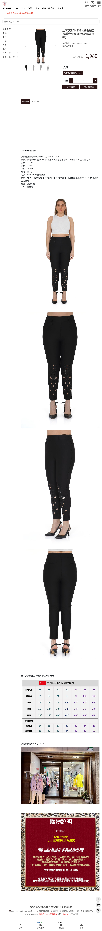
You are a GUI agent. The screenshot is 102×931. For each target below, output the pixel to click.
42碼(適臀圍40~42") (73, 72)
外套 (37, 8)
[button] (56, 46)
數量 (65, 80)
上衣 (16, 8)
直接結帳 (71, 86)
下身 (23, 8)
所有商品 (7, 8)
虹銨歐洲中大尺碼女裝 (48, 914)
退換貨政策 (67, 906)
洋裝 (30, 8)
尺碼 (65, 67)
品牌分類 (7, 52)
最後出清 (61, 8)
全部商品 (8, 21)
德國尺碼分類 (48, 8)
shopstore (66, 914)
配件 (5, 48)
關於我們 (55, 906)
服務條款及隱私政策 (39, 906)
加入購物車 (89, 86)
